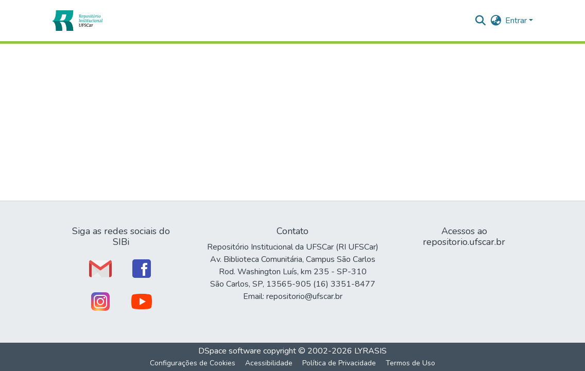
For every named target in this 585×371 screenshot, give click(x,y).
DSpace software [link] (229, 351)
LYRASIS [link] (370, 351)
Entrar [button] (517, 20)
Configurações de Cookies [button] (192, 363)
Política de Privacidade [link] (339, 363)
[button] (76, 20)
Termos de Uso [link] (410, 363)
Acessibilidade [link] (268, 363)
